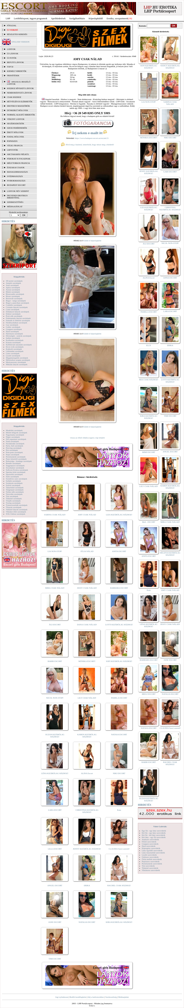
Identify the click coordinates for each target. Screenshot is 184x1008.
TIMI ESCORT (54, 959)
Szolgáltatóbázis (77, 18)
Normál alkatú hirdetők (21, 115)
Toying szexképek (13, 503)
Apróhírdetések (58, 18)
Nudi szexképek (12, 441)
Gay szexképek (12, 325)
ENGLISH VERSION (20, 42)
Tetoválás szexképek (14, 494)
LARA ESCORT (55, 810)
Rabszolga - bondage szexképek (19, 461)
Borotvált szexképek (14, 298)
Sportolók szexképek (14, 474)
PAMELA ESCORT (119, 698)
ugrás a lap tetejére (97, 438)
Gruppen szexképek (14, 329)
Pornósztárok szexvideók (152, 864)
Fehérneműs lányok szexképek (18, 318)
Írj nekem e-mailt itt (87, 133)
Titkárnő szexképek (14, 498)
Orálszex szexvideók (150, 857)
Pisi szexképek (12, 450)
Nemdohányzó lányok (19, 93)
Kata (119, 810)
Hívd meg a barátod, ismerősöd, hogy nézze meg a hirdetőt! (87, 144)
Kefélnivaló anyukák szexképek (19, 345)
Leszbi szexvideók (149, 855)
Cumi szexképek (12, 309)
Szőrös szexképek (13, 485)
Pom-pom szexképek (14, 452)
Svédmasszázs (15, 176)
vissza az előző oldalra (79, 438)
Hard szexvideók (148, 846)
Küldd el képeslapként (92, 240)
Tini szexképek (12, 496)
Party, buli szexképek (14, 446)
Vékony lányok (15, 119)
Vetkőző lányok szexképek (16, 509)
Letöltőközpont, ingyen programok (30, 18)
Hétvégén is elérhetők (20, 101)
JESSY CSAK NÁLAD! (87, 588)
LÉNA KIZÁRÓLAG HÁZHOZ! (54, 773)
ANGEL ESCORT (54, 885)
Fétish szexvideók (149, 842)
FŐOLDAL (11, 25)
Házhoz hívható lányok (20, 88)
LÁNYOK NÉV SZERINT (18, 191)
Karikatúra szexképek (15, 340)
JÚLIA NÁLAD (86, 551)
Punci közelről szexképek (16, 459)
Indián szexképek (13, 338)
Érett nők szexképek (14, 316)
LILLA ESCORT (55, 849)
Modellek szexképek (14, 430)
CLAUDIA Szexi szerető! (119, 849)
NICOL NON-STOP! (55, 698)
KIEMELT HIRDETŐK (16, 71)
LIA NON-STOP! (55, 551)
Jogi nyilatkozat (61, 997)
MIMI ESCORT (148, 452)
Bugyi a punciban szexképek (17, 303)
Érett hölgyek (15, 132)
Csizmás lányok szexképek (17, 307)
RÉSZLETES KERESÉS (17, 34)
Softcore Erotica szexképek (17, 470)
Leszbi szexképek (13, 356)
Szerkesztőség (111, 997)
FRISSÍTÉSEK (13, 75)
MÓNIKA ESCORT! (86, 661)
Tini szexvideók (148, 866)
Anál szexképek (12, 285)
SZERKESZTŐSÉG (15, 202)
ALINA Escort (87, 773)
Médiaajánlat (123, 997)
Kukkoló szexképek (14, 349)
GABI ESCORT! (170, 172)
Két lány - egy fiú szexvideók (154, 837)
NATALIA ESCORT (87, 922)
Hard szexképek (12, 331)
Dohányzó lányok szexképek (17, 312)
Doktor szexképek (13, 314)
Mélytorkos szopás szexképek (18, 360)
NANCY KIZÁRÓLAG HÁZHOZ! (170, 66)
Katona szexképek (13, 342)
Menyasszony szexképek (16, 362)
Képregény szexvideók (151, 848)
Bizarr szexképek (13, 296)
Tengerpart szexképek (15, 490)
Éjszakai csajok (16, 167)
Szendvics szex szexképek (16, 479)
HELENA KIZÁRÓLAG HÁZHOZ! (170, 554)
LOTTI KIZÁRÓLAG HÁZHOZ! (119, 624)
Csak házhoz (14, 97)
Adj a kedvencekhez (96, 997)
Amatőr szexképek (13, 283)
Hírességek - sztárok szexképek (18, 336)
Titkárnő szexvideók (150, 868)
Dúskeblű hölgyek (17, 110)
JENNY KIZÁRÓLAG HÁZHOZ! (87, 849)
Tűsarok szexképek (13, 507)
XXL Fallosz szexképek (15, 514)
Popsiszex (12, 141)
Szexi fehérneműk (17, 128)
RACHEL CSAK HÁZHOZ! (119, 885)
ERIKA (87, 885)
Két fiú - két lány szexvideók (153, 835)
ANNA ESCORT (170, 278)
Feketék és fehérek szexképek (18, 320)
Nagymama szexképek (15, 435)
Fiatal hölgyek (15, 137)
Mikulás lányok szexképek (16, 364)
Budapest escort (16, 185)
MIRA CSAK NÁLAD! (54, 588)
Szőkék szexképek (13, 481)
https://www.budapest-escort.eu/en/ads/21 (92, 138)
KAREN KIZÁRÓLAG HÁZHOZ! (87, 735)
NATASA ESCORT (119, 734)
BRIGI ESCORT (148, 694)
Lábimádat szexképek (15, 351)
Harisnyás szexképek (14, 334)
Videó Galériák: (160, 826)
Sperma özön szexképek (15, 472)
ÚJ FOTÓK (12, 58)
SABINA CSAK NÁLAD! (55, 515)
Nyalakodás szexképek (15, 443)
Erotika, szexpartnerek (117, 18)
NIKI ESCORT (119, 773)
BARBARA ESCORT (119, 588)
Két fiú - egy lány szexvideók (154, 833)
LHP (8, 18)
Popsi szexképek (12, 454)
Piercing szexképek (13, 448)
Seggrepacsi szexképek (15, 465)
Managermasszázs (17, 172)
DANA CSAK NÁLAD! (87, 624)
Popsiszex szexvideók (150, 861)
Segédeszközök (15, 123)
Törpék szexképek (13, 501)
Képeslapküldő (96, 18)
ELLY (148, 345)
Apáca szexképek (13, 287)
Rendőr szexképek (13, 463)
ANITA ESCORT (119, 551)
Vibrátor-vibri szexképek (16, 512)
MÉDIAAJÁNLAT (14, 206)
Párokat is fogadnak (18, 159)
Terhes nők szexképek (15, 492)
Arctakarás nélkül (18, 154)
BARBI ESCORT (55, 661)
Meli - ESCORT (148, 522)
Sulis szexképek (12, 476)
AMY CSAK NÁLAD (87, 515)
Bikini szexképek (13, 292)
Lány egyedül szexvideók (152, 850)
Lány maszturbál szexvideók (153, 853)
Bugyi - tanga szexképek (16, 301)
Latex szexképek (12, 353)
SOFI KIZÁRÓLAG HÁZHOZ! (119, 661)
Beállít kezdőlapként (78, 997)
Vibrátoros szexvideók (151, 870)
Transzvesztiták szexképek (16, 505)
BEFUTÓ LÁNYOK (15, 62)
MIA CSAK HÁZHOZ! (148, 380)
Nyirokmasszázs (16, 181)
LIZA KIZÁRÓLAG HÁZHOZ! (119, 515)
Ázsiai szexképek (13, 290)
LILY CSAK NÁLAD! (87, 698)
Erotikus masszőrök (18, 106)
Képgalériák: (19, 277)
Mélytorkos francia (18, 163)
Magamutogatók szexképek (17, 358)
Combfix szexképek (14, 305)
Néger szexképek (13, 437)
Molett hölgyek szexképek (16, 432)
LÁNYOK (11, 49)
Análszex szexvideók (150, 839)
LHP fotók (12, 150)
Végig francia (15, 145)
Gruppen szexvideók (150, 844)
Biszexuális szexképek (15, 294)
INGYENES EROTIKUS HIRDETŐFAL (17, 196)
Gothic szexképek (13, 327)
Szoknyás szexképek (14, 483)
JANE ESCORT (54, 922)
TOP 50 (10, 67)
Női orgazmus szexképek (16, 439)
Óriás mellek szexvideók (152, 859)
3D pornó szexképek (14, 281)
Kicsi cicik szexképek (15, 347)
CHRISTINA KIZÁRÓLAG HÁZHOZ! (86, 811)
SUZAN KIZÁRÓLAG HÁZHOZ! (54, 735)
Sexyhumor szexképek (15, 468)
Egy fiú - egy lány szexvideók (154, 831)
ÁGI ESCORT (55, 624)
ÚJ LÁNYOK (12, 53)
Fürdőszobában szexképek (16, 323)
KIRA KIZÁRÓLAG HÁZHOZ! (119, 922)
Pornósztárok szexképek (16, 457)
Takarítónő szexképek (15, 487)
